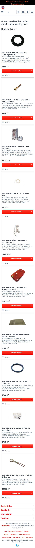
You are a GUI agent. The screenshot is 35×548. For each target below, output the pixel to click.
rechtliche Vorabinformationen (13, 531)
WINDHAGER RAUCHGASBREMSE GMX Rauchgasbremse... (16, 335)
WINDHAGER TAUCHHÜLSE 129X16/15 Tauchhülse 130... (15, 100)
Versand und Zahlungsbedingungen (20, 534)
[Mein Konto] (27, 12)
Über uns (26, 531)
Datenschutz (16, 538)
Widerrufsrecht (6, 538)
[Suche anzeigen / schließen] (18, 12)
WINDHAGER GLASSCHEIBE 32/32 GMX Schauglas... (16, 429)
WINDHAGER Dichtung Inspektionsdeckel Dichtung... (17, 476)
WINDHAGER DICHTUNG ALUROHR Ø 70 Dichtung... (16, 382)
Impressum (29, 538)
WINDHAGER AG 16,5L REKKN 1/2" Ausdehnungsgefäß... (14, 288)
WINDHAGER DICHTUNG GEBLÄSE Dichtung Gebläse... (14, 54)
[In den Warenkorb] (17, 71)
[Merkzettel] (23, 12)
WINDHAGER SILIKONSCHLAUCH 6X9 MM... (15, 194)
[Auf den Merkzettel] (5, 75)
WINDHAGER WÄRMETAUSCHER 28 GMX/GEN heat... (14, 241)
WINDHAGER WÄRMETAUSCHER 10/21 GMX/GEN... (15, 147)
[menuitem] (5, 12)
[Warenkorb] (32, 12)
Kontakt (6, 534)
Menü (5, 12)
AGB (23, 538)
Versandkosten (6, 525)
